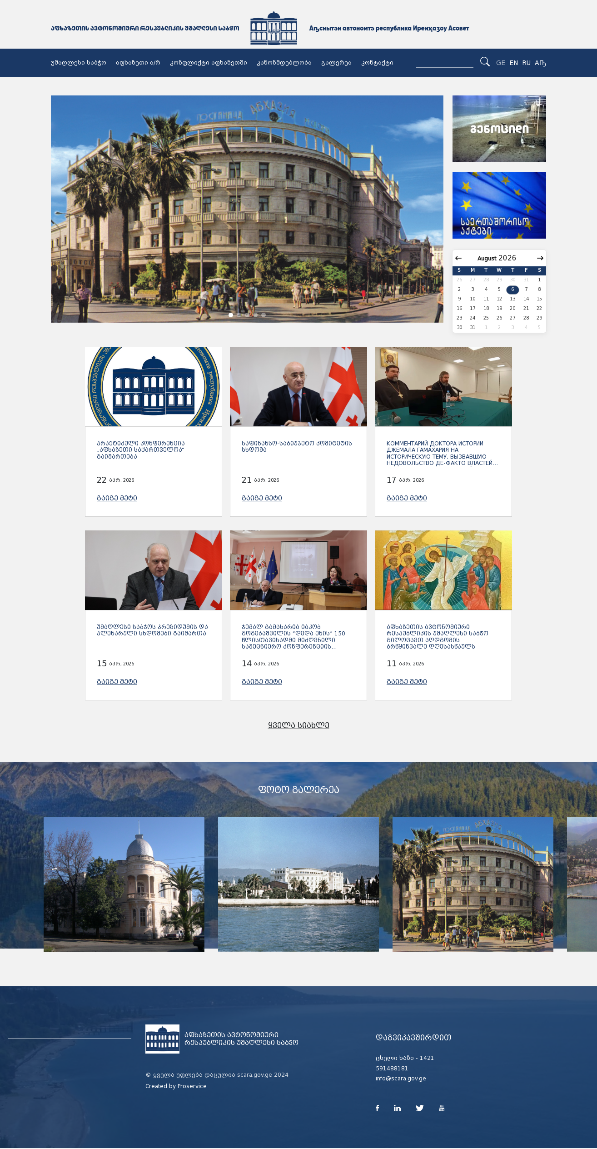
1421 (427, 1058)
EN (513, 62)
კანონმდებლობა (284, 63)
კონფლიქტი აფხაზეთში (208, 63)
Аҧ (540, 62)
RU (526, 62)
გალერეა (336, 63)
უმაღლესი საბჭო (78, 63)
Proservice (192, 1086)
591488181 (392, 1068)
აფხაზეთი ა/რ (138, 63)
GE (500, 62)
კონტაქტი (377, 63)
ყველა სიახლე (298, 725)
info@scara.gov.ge (401, 1078)
